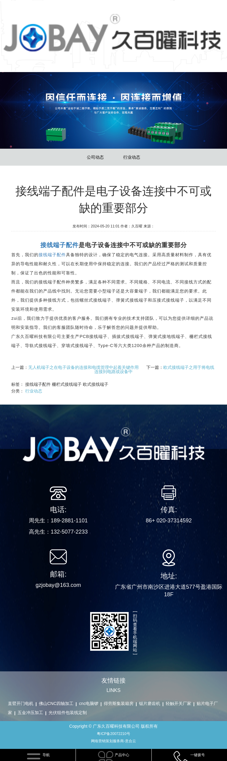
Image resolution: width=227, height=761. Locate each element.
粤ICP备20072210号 (113, 734)
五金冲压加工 (30, 712)
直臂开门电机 (20, 703)
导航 (46, 755)
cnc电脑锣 (88, 703)
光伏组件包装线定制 (68, 712)
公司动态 (95, 157)
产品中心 (122, 755)
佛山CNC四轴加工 (56, 703)
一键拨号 (197, 755)
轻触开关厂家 (178, 703)
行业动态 (131, 157)
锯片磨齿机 (149, 703)
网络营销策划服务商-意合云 (113, 741)
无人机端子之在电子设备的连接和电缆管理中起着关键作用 (83, 367)
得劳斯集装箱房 (119, 703)
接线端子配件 (52, 254)
